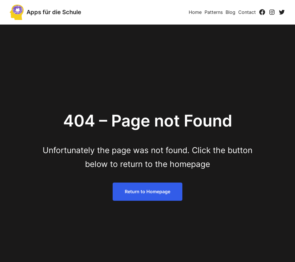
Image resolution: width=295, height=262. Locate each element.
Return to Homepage (147, 191)
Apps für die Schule (54, 12)
